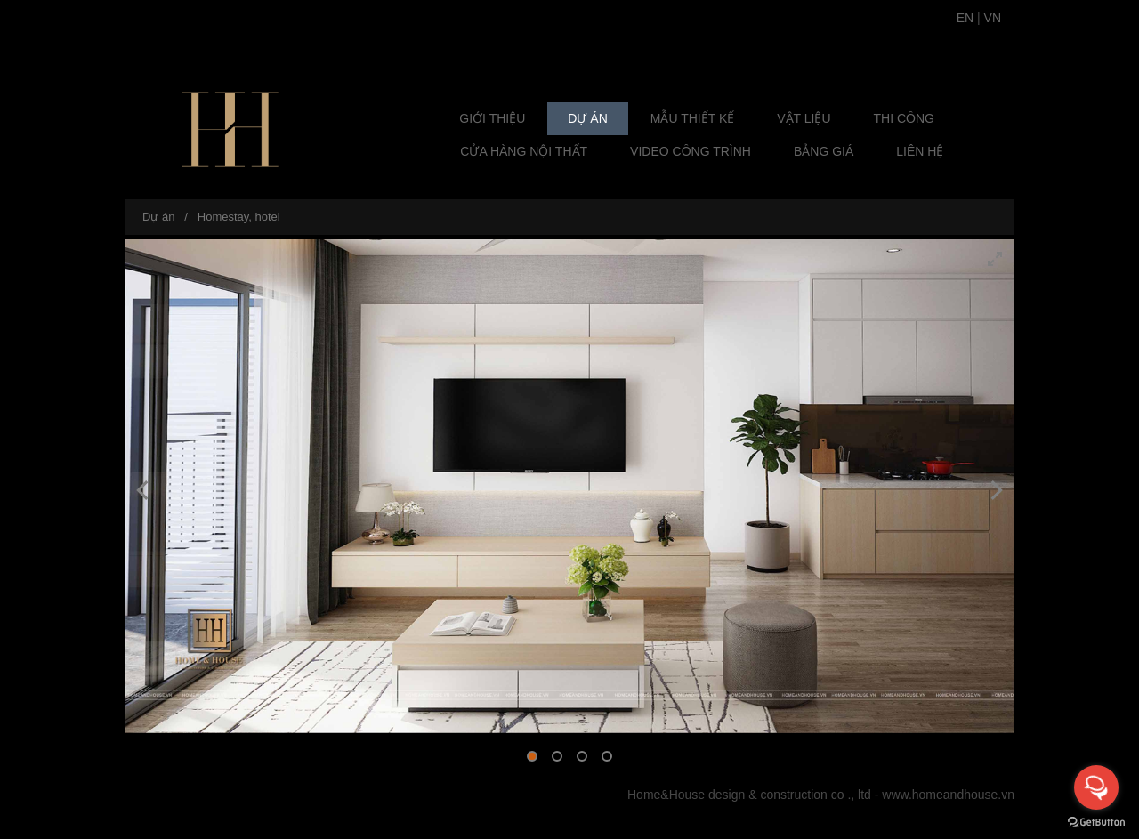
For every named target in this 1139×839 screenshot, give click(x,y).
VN (992, 18)
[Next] (994, 490)
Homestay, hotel (239, 216)
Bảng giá (823, 151)
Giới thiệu (492, 118)
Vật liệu (803, 118)
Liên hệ (919, 151)
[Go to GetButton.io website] (1096, 821)
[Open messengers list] (1096, 787)
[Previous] (144, 490)
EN (965, 18)
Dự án (587, 118)
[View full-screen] (995, 259)
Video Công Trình (690, 151)
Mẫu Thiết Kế (692, 118)
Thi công (904, 118)
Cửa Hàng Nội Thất (523, 151)
